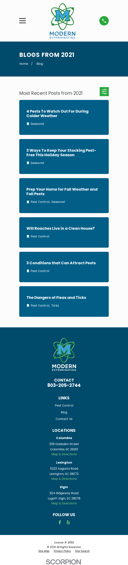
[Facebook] (60, 522)
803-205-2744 (64, 385)
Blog (64, 412)
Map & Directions (64, 454)
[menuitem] (43, 551)
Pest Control (64, 405)
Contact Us (64, 419)
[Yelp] (68, 522)
